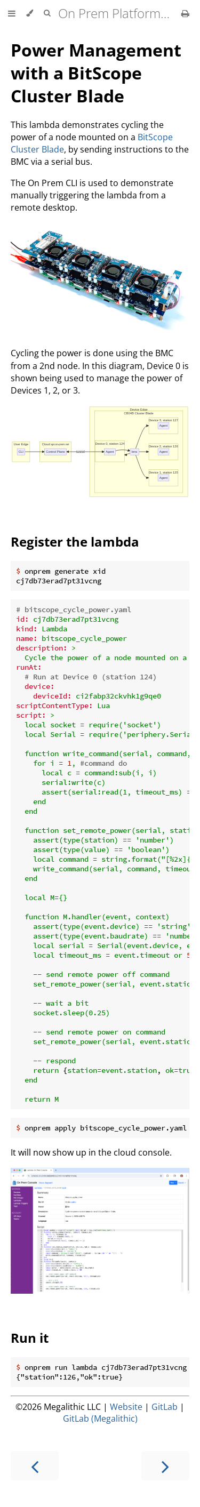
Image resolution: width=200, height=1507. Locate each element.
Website (126, 1407)
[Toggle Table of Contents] (12, 13)
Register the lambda (75, 541)
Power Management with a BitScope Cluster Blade (96, 72)
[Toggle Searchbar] (46, 13)
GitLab (164, 1407)
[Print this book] (185, 13)
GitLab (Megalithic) (100, 1418)
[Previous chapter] (35, 1465)
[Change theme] (29, 13)
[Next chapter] (165, 1465)
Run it (30, 1337)
